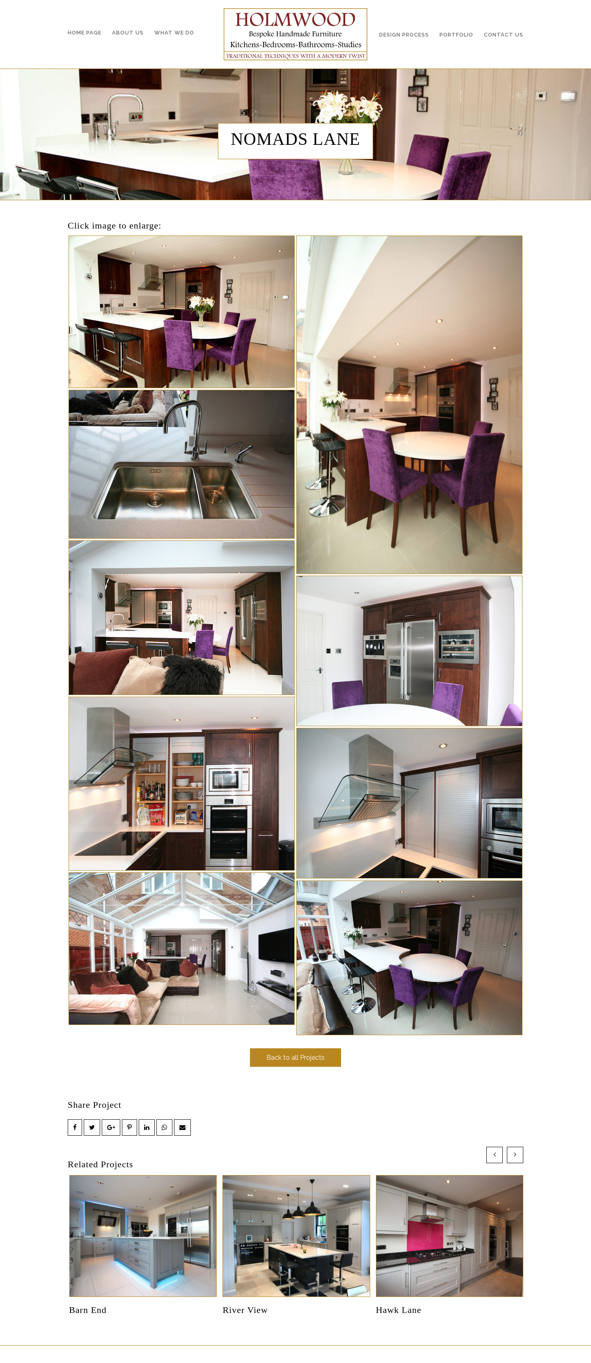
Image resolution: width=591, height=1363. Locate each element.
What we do (174, 33)
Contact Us (503, 35)
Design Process (404, 35)
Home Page (84, 33)
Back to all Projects (295, 1057)
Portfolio (456, 35)
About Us (128, 33)
